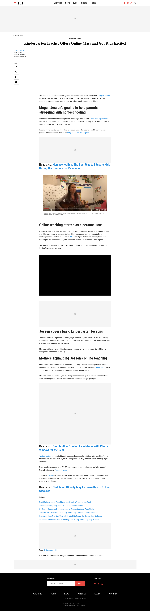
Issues (94, 3)
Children (84, 3)
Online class (48, 550)
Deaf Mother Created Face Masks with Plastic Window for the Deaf (65, 502)
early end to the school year (78, 133)
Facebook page (61, 470)
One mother (101, 368)
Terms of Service (69, 605)
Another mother (45, 456)
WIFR (72, 237)
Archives (113, 594)
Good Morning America (99, 119)
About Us (68, 599)
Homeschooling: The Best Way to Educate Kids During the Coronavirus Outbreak (70, 516)
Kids (55, 550)
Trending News (75, 39)
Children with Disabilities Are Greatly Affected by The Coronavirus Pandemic (68, 513)
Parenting (58, 3)
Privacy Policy (81, 605)
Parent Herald (19, 36)
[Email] (16, 81)
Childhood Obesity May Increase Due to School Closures (61, 506)
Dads (75, 3)
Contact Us (80, 599)
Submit (80, 584)
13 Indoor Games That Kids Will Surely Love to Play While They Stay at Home (69, 520)
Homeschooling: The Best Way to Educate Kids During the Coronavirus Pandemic (74, 166)
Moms (67, 3)
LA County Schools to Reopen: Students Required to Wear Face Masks (66, 509)
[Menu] (15, 3)
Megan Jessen (104, 96)
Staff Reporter (19, 50)
